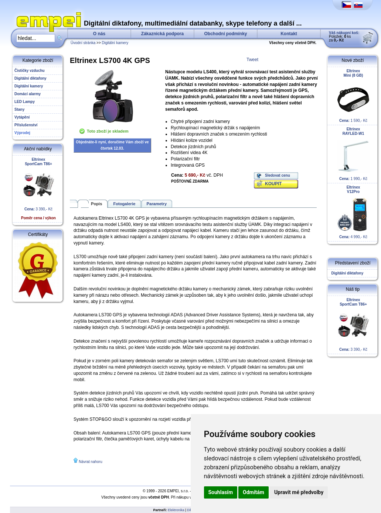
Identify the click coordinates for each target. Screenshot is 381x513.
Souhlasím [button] (220, 492)
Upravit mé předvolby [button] (298, 492)
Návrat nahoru (90, 462)
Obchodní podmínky (225, 33)
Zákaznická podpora (162, 33)
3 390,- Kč (38, 188)
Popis (96, 203)
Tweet (252, 59)
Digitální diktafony (346, 273)
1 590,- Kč (353, 96)
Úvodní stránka (83, 43)
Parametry (157, 203)
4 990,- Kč (353, 212)
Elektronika (176, 510)
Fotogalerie (124, 203)
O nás (99, 33)
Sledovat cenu (277, 175)
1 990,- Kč (353, 154)
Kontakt (288, 33)
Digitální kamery (115, 43)
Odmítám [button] (253, 492)
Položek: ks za (344, 36)
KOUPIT (273, 183)
